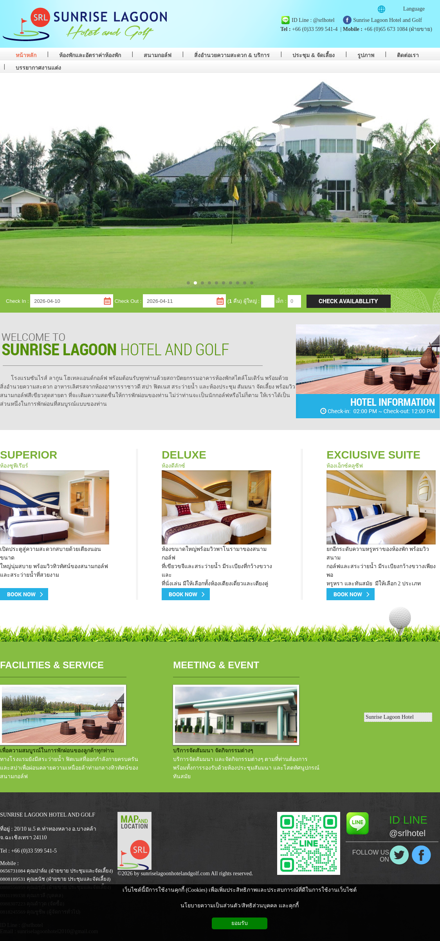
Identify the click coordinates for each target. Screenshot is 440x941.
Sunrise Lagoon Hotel (390, 717)
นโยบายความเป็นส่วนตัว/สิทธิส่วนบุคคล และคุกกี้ (239, 906)
